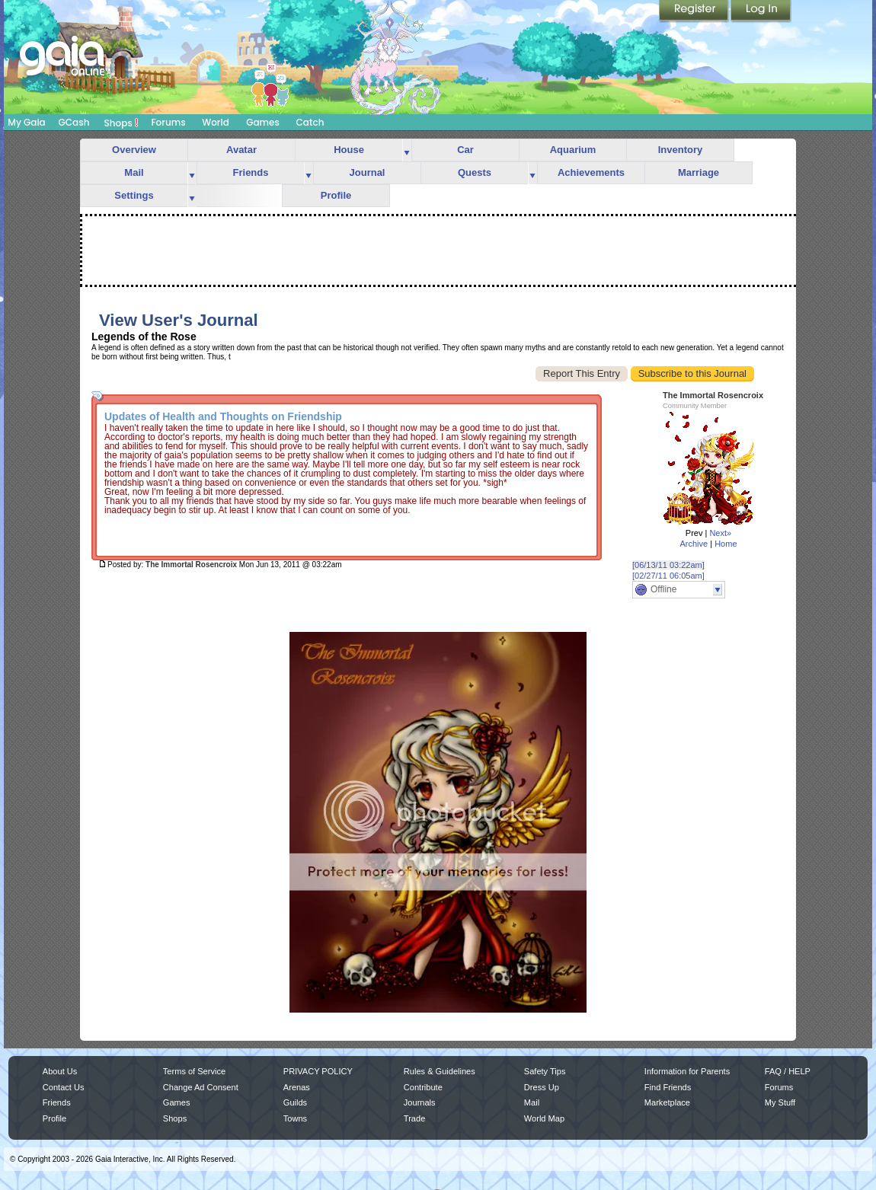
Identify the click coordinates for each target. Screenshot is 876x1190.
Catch (310, 122)
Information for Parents (687, 1071)
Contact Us (64, 1087)
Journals (420, 1102)
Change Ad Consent (200, 1087)
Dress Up (541, 1087)
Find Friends (667, 1087)
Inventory (680, 149)
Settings (133, 195)
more (406, 150)
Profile (336, 195)
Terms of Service (194, 1071)
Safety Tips (545, 1071)
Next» (720, 533)
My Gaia (26, 122)
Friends (251, 172)
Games (263, 122)
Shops (121, 122)
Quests (474, 172)
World (215, 122)
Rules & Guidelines (439, 1071)
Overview (134, 149)
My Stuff (780, 1102)
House (349, 149)
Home (726, 543)
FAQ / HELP (787, 1071)
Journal (367, 172)
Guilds (295, 1102)
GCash (74, 122)
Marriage (698, 172)
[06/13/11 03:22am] (668, 564)
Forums (168, 122)
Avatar (241, 149)
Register (695, 11)
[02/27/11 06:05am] (668, 575)
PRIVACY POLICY (318, 1071)
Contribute (423, 1087)
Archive (693, 543)
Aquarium (573, 149)
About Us (60, 1071)
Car (465, 149)
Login (761, 11)
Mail (133, 172)
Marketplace (667, 1102)
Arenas (296, 1087)
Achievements (591, 172)
